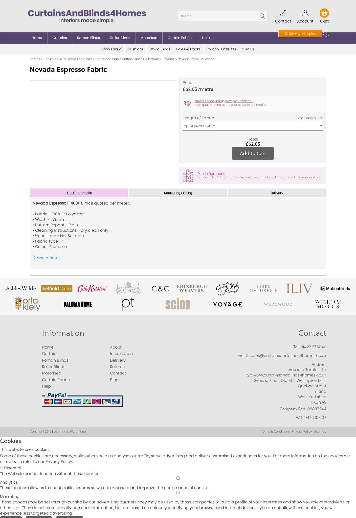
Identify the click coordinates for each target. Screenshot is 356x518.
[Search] (222, 14)
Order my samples (300, 33)
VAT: (299, 413)
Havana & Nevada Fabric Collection (188, 54)
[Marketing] (178, 488)
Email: (243, 351)
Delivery (277, 188)
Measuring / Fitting (178, 188)
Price (187, 78)
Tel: (296, 342)
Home (34, 54)
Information (63, 328)
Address (319, 360)
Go (262, 14)
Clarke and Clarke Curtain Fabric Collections (127, 54)
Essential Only (69, 515)
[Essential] (1, 463)
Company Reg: (293, 404)
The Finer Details (79, 188)
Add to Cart (253, 148)
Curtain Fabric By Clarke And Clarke (66, 54)
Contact (312, 328)
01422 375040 (313, 342)
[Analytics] (178, 473)
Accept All (11, 515)
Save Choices (39, 515)
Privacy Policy (58, 457)
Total (253, 134)
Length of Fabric (198, 113)
